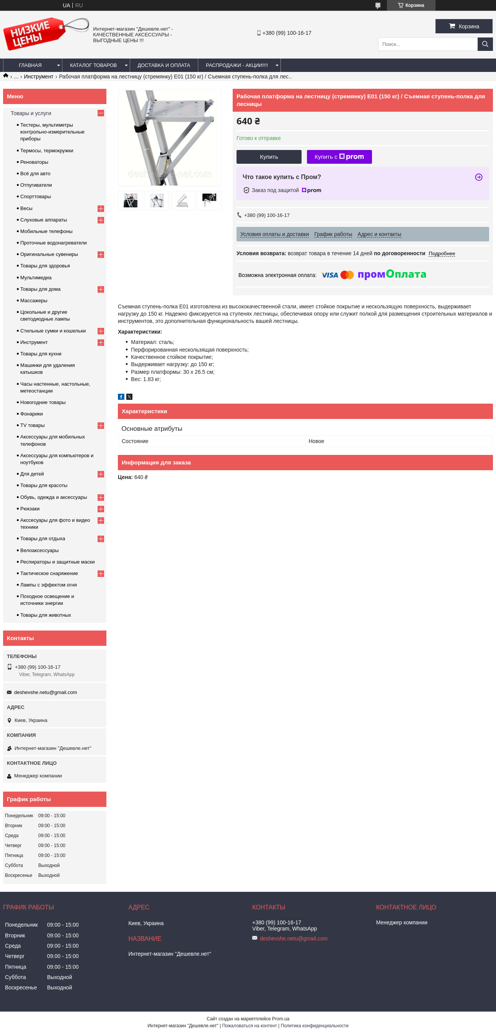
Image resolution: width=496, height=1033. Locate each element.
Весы (26, 208)
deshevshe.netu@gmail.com (45, 692)
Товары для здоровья (45, 266)
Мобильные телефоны (46, 231)
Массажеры (33, 300)
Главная (30, 65)
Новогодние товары (42, 402)
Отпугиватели (36, 185)
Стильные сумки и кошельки (53, 331)
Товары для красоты (43, 485)
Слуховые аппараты (43, 220)
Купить (269, 156)
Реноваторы (34, 162)
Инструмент (39, 76)
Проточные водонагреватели (53, 243)
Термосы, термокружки (46, 150)
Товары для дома (40, 289)
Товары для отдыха (42, 538)
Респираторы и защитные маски (57, 562)
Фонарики (31, 414)
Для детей (32, 474)
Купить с (339, 156)
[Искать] (485, 44)
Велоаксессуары (39, 550)
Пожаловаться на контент (249, 1025)
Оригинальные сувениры (49, 254)
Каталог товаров (93, 65)
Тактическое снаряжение (49, 573)
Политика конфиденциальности (315, 1025)
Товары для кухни (40, 354)
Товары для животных (45, 615)
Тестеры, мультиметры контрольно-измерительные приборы (52, 132)
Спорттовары (35, 196)
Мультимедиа (36, 277)
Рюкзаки (29, 509)
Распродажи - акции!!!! (237, 65)
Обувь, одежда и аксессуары (53, 497)
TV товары (32, 425)
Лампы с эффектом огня (48, 585)
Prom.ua (280, 1019)
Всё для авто (35, 173)
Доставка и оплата (164, 65)
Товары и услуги (31, 113)
